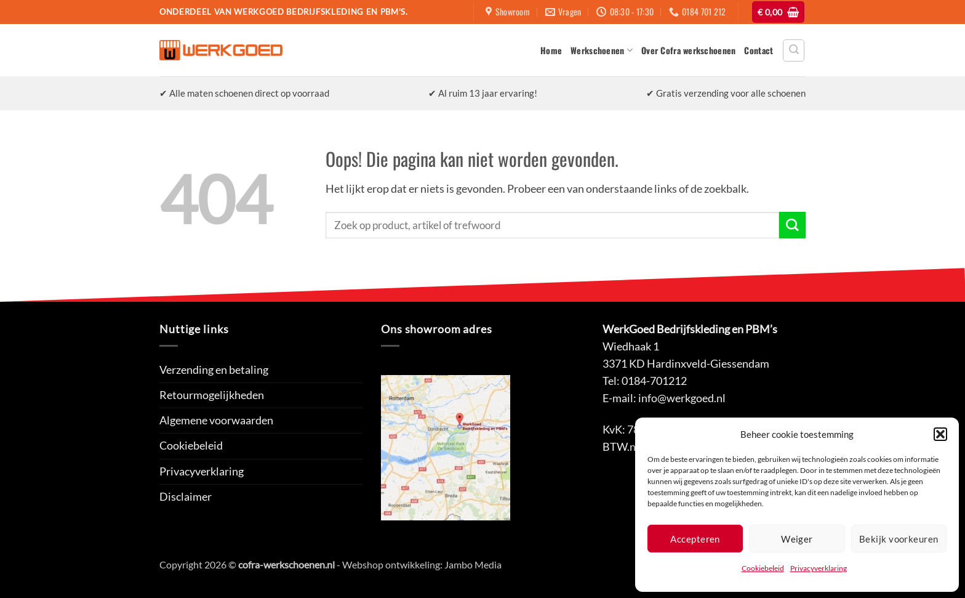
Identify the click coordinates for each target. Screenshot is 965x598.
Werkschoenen (602, 50)
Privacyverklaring (818, 568)
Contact (758, 50)
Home (551, 50)
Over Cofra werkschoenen (688, 50)
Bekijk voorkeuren (899, 538)
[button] (940, 434)
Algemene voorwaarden (216, 420)
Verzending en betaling (213, 369)
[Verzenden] (792, 225)
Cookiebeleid (763, 568)
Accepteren (695, 538)
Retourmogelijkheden (211, 395)
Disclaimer (185, 496)
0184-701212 (654, 380)
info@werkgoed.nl (682, 398)
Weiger (797, 538)
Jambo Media (473, 564)
